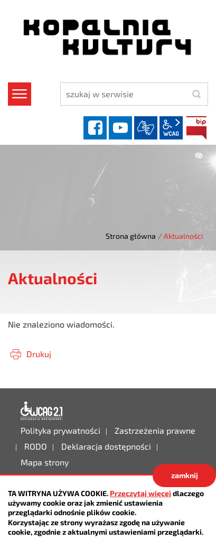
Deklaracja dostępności (41, 411)
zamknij (184, 475)
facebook (95, 127)
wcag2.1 (171, 127)
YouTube (120, 127)
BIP (196, 127)
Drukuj (38, 354)
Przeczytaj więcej (140, 493)
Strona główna (131, 235)
